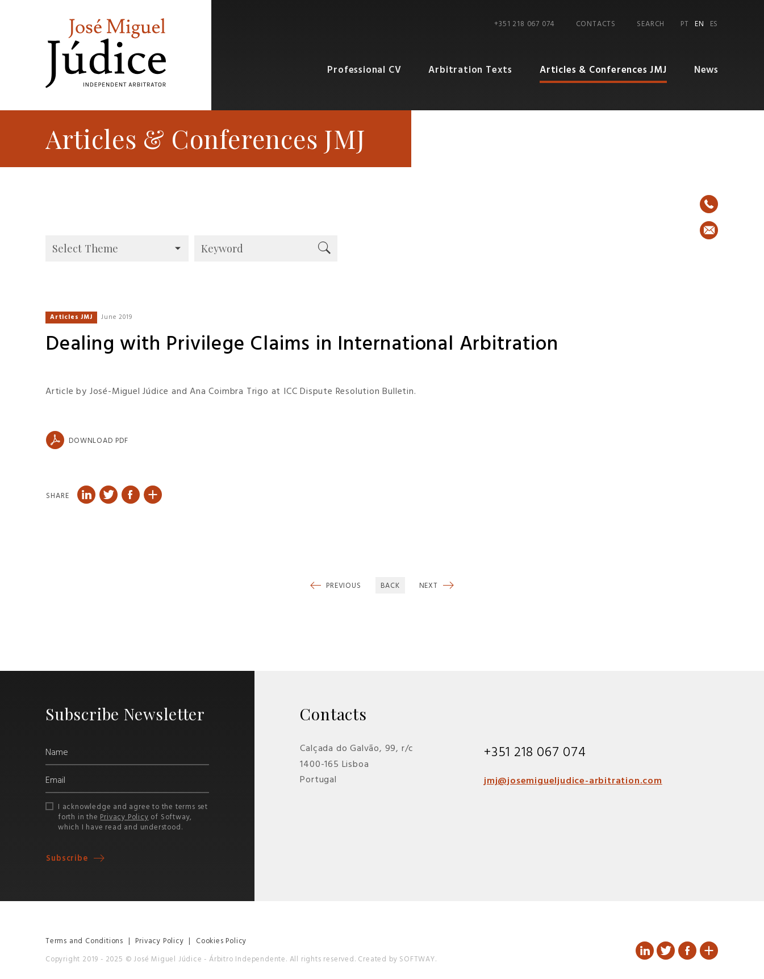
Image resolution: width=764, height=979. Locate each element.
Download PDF (87, 441)
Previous (342, 586)
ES (714, 24)
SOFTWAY (417, 960)
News (706, 70)
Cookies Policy (221, 942)
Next (429, 586)
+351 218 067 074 (524, 24)
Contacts (596, 24)
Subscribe (68, 859)
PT (684, 24)
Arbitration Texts (472, 70)
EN (699, 24)
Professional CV (367, 70)
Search (651, 24)
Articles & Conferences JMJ (604, 70)
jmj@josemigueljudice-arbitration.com (573, 781)
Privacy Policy (124, 817)
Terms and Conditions (84, 942)
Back (390, 586)
